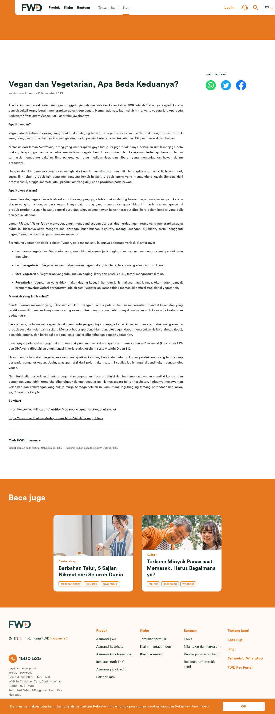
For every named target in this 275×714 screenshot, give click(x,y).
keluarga (91, 583)
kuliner (153, 583)
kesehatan (170, 583)
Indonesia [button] (57, 638)
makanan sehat (70, 583)
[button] (54, 7)
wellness (188, 583)
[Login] (229, 7)
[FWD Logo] (32, 7)
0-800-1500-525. (20, 672)
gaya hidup (110, 583)
